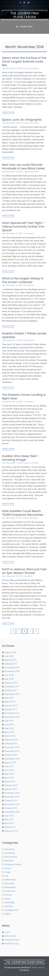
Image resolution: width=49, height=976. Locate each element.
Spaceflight (10, 902)
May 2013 (9, 819)
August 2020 (10, 652)
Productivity (10, 891)
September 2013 (12, 812)
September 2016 (12, 717)
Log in (7, 932)
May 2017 (9, 698)
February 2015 (11, 785)
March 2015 (10, 781)
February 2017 (11, 705)
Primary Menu (26, 26)
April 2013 (9, 823)
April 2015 (9, 778)
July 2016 (9, 721)
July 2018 (9, 675)
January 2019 (11, 664)
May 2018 (9, 679)
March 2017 (10, 702)
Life (6, 876)
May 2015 (9, 774)
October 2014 (11, 800)
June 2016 (9, 724)
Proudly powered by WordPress (17, 967)
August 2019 (10, 660)
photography (10, 887)
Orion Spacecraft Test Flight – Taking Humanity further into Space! (23, 226)
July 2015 (9, 766)
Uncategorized (11, 910)
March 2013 (10, 827)
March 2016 (10, 736)
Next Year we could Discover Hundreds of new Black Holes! (23, 166)
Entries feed (10, 936)
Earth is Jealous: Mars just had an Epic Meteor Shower (24, 571)
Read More (8, 112)
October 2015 (11, 755)
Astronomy (10, 849)
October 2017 (11, 690)
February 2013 (11, 831)
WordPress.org (11, 943)
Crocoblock (24, 970)
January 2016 (11, 743)
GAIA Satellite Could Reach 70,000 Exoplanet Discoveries (22, 513)
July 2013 (9, 815)
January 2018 (11, 683)
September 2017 (12, 694)
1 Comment (29, 233)
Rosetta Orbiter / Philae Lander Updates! (24, 335)
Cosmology (10, 853)
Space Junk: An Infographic (22, 120)
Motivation (9, 883)
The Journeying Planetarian (24, 15)
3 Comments (29, 285)
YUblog (8, 914)
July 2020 (9, 656)
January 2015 (11, 789)
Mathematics (10, 879)
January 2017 (11, 709)
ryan (4, 68)
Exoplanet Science (13, 864)
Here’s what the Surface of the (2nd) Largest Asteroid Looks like (24, 61)
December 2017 (12, 686)
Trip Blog (9, 906)
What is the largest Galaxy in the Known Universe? (23, 280)
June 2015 (9, 770)
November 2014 (12, 796)
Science (8, 895)
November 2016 (12, 713)
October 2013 (11, 808)
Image (7, 872)
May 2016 (9, 728)
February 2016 (11, 740)
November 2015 (12, 751)
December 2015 (12, 747)
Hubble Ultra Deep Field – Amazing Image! (20, 458)
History (8, 868)
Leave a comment (31, 68)
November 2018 (12, 671)
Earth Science (11, 857)
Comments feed (12, 940)
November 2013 (12, 804)
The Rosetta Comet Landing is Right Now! (24, 396)
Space (7, 898)
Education (9, 860)
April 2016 (9, 732)
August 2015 (10, 762)
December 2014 (12, 793)
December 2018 (12, 667)
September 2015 (12, 759)
